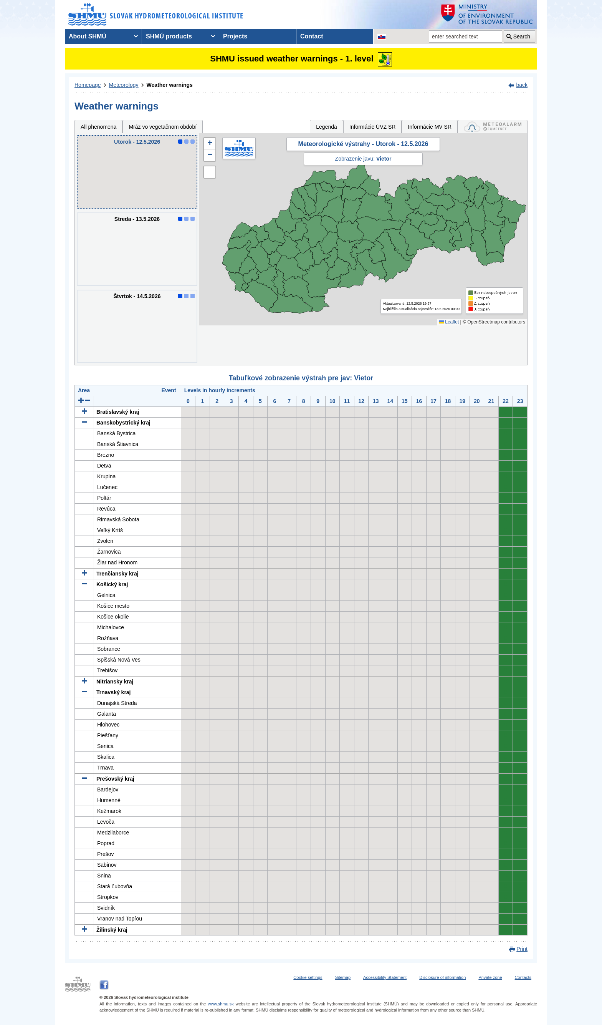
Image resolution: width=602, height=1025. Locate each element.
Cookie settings (307, 977)
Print (522, 949)
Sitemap (343, 977)
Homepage (87, 85)
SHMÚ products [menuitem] (169, 36)
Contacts (523, 977)
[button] (209, 143)
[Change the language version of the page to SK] (381, 36)
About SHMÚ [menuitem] (87, 36)
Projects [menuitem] (235, 36)
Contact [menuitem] (311, 36)
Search (521, 36)
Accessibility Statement (385, 977)
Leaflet (449, 322)
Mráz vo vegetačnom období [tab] (163, 127)
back (522, 85)
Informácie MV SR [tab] (430, 127)
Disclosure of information (442, 977)
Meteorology (124, 85)
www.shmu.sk (220, 1004)
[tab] (493, 126)
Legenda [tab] (326, 127)
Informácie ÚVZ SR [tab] (372, 127)
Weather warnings (170, 85)
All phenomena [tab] (98, 127)
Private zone (490, 977)
